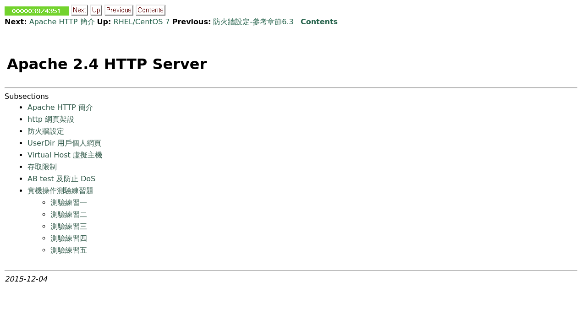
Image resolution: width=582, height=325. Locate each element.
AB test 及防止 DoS (61, 178)
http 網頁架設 (50, 119)
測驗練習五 (68, 250)
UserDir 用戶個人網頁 (64, 143)
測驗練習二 (68, 214)
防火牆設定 (45, 131)
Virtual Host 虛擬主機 (64, 155)
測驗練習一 (68, 202)
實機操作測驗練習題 (60, 190)
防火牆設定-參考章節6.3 (253, 21)
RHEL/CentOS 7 (142, 21)
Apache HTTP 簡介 (62, 21)
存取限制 (42, 166)
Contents (319, 21)
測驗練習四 (68, 238)
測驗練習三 (68, 226)
